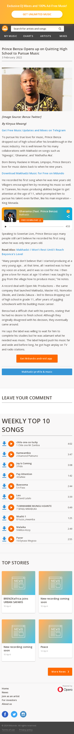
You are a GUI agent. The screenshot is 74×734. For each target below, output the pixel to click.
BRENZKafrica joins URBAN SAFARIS (16, 600)
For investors (9, 700)
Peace (44, 647)
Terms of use (8, 729)
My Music (10, 36)
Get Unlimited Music (37, 14)
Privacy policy (26, 729)
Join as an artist (11, 696)
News (5, 692)
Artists (45, 36)
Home (5, 688)
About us (7, 704)
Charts (28, 36)
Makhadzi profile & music (37, 371)
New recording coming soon (55, 600)
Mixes (63, 36)
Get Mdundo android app (36, 358)
